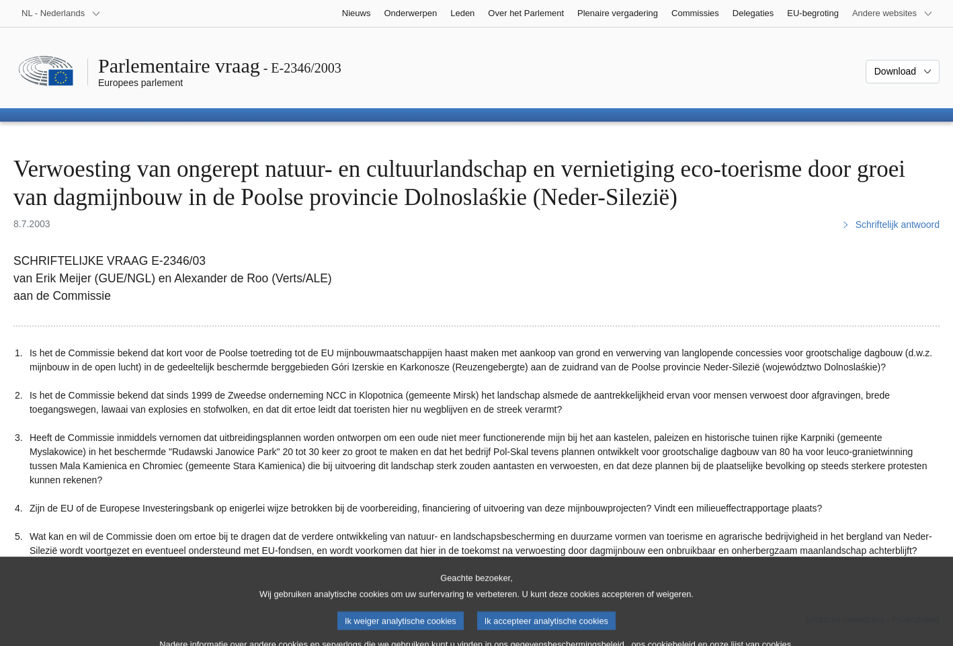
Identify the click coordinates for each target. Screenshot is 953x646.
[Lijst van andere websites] (892, 13)
